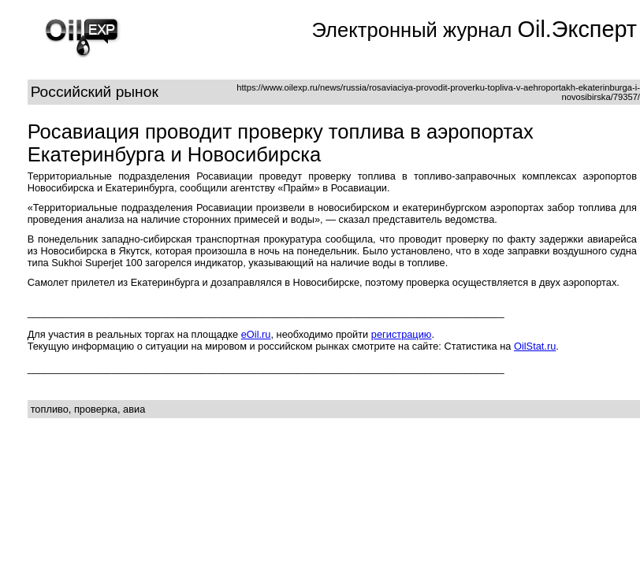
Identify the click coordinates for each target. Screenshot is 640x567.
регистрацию (401, 334)
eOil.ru (256, 334)
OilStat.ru (535, 346)
